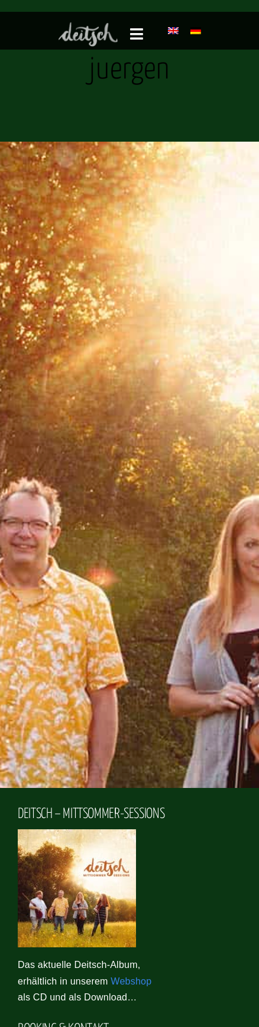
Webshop (131, 981)
